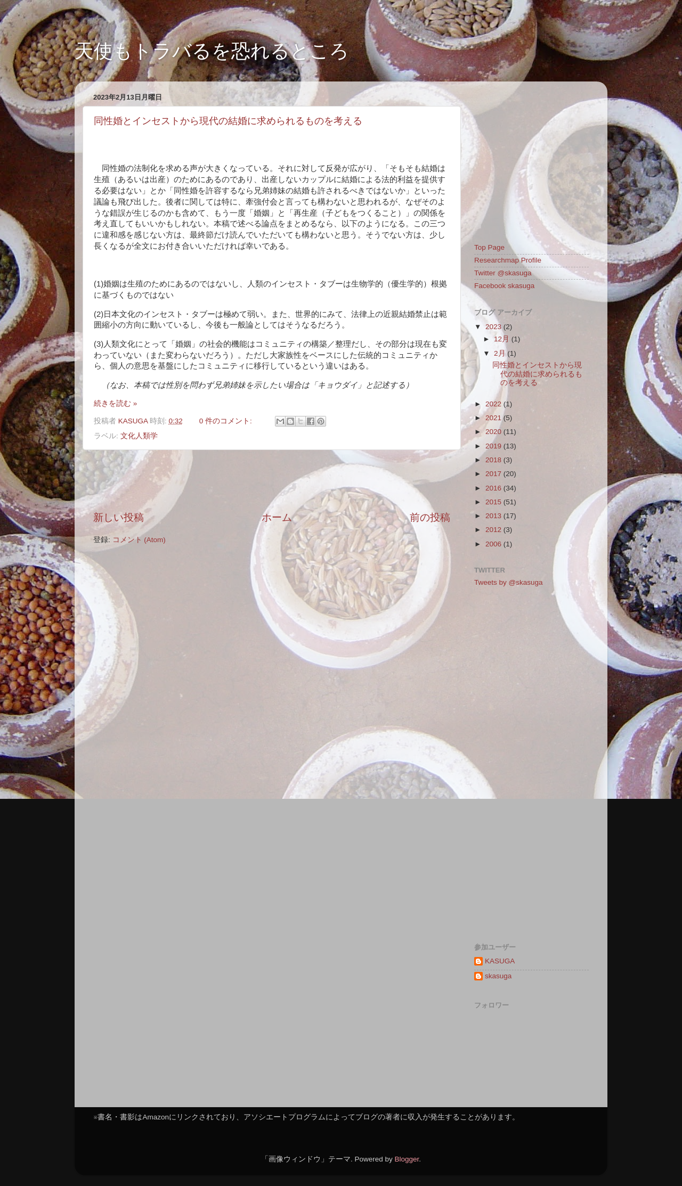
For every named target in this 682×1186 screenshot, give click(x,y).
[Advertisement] (271, 480)
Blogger (406, 1159)
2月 (500, 353)
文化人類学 (139, 436)
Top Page (489, 247)
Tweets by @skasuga (508, 582)
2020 (494, 432)
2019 (494, 446)
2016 (494, 488)
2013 (494, 516)
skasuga (498, 976)
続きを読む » (115, 403)
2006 (494, 544)
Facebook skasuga (504, 286)
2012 (494, 530)
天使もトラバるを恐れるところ (212, 51)
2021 (494, 418)
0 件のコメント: (226, 421)
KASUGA (500, 961)
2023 (494, 327)
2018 (494, 460)
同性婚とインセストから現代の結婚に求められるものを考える (228, 121)
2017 (494, 474)
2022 (494, 404)
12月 (503, 339)
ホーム (277, 517)
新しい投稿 (118, 517)
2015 (494, 502)
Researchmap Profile (507, 260)
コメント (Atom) (139, 540)
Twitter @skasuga (503, 273)
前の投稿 (430, 517)
